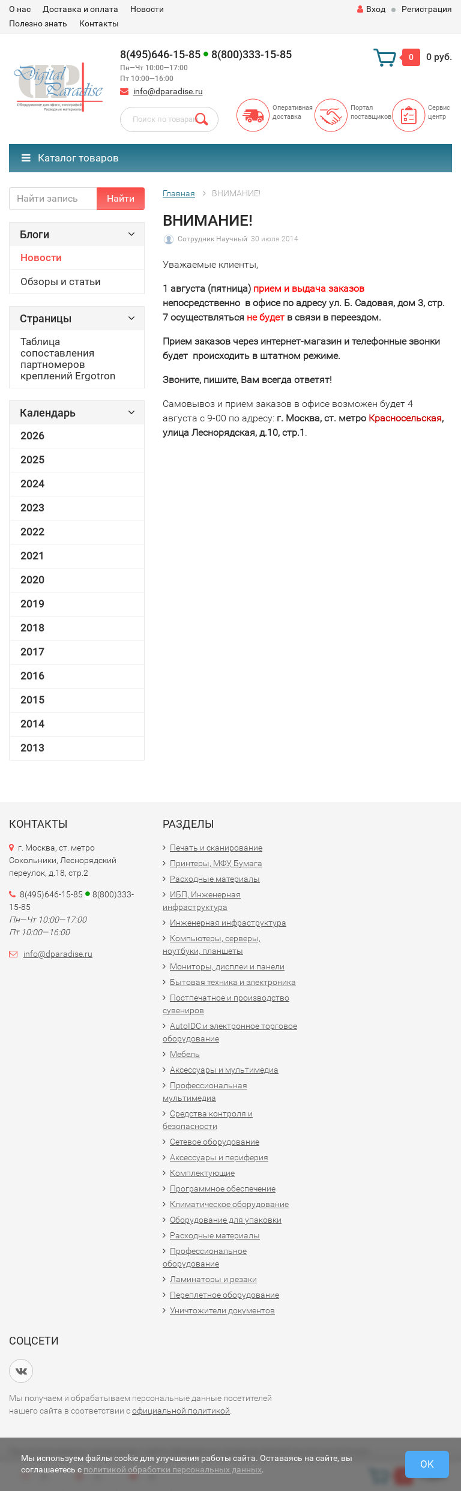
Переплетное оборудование (224, 1295)
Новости (147, 9)
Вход (371, 9)
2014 (32, 724)
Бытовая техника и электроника (233, 982)
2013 (32, 748)
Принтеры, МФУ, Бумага (216, 863)
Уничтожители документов (222, 1310)
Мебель (185, 1054)
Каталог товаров (70, 158)
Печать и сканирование (216, 847)
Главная (179, 193)
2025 (32, 460)
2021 (32, 556)
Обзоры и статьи (60, 282)
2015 (32, 700)
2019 (32, 604)
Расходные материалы (215, 879)
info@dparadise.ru (168, 91)
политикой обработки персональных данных (172, 1469)
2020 (32, 580)
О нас (20, 9)
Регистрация (427, 9)
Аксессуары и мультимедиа (224, 1069)
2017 (32, 652)
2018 (32, 628)
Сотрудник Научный (212, 239)
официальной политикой (181, 1410)
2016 (32, 676)
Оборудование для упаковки (226, 1219)
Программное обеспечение (223, 1188)
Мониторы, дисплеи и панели (227, 966)
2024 (32, 484)
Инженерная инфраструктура (228, 922)
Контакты (99, 23)
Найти (120, 198)
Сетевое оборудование (214, 1141)
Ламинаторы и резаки (213, 1279)
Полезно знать (38, 23)
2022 (32, 532)
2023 (32, 508)
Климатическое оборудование (229, 1204)
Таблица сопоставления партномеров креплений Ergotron (67, 359)
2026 (32, 436)
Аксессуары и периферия (219, 1157)
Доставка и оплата (80, 9)
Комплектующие (202, 1173)
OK (427, 1464)
